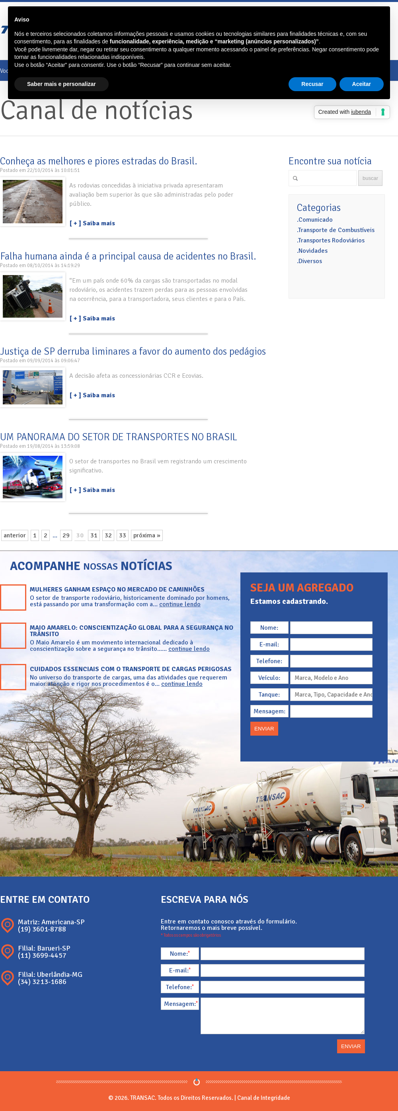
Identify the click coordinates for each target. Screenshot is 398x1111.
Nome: (269, 628)
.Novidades (312, 251)
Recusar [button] (312, 84)
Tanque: (269, 695)
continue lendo (180, 604)
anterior (15, 535)
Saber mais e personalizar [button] (61, 84)
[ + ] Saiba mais (92, 223)
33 (122, 535)
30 (80, 535)
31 (94, 535)
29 (66, 535)
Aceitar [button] (361, 84)
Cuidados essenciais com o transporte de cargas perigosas (131, 669)
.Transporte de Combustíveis (336, 230)
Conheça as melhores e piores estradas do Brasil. (98, 161)
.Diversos (309, 261)
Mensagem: (269, 711)
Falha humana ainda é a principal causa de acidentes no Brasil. (128, 256)
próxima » (146, 535)
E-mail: (269, 644)
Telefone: (269, 661)
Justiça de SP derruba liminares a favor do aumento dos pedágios (133, 351)
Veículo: (269, 678)
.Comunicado (315, 220)
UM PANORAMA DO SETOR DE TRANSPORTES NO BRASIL (118, 437)
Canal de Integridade (263, 1097)
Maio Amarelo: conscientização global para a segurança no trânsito (131, 631)
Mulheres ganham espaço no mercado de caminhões (117, 590)
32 (108, 535)
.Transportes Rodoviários (331, 240)
